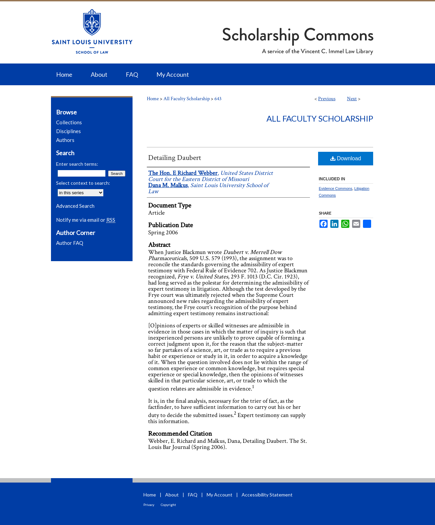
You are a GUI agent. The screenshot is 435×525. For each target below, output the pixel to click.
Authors (65, 140)
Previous (326, 98)
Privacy (148, 505)
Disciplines (68, 131)
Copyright (168, 505)
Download (345, 158)
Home (153, 98)
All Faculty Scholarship (186, 98)
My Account (219, 494)
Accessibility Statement (267, 494)
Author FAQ (69, 243)
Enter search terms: (77, 164)
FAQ (192, 494)
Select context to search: (83, 183)
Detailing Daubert (174, 158)
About (172, 494)
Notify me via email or (85, 220)
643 (218, 98)
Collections (69, 122)
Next (352, 98)
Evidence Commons (335, 188)
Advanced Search (75, 206)
